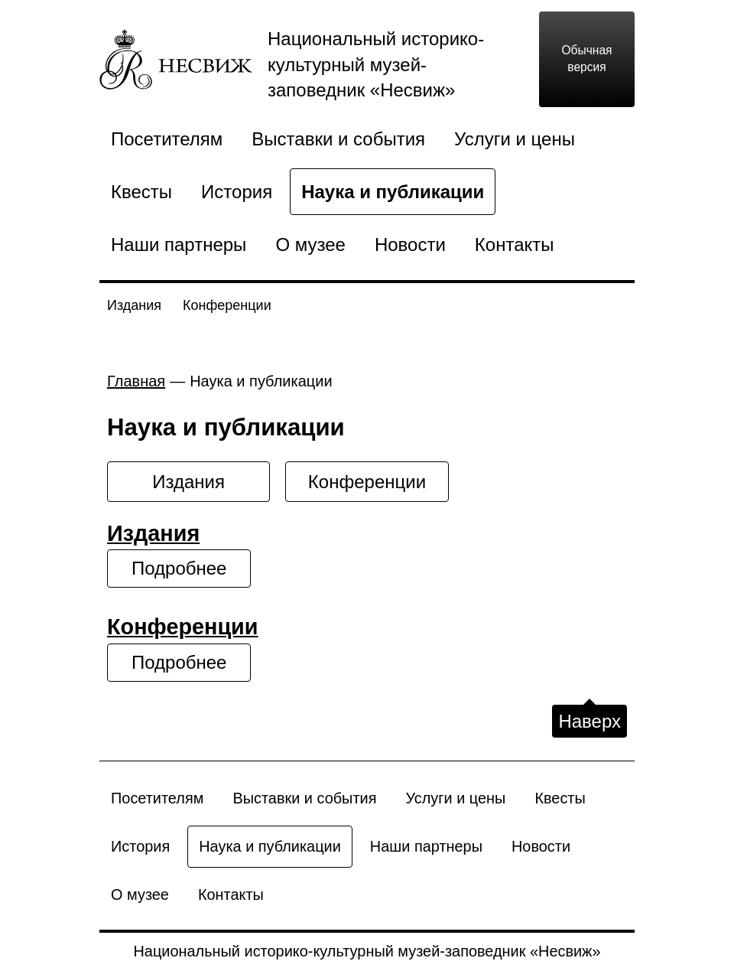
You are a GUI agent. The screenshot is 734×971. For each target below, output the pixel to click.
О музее (310, 244)
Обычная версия (586, 59)
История (236, 191)
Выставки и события (338, 139)
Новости (410, 244)
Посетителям (166, 139)
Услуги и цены (514, 139)
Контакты (514, 244)
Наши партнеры (178, 244)
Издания (134, 305)
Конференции (227, 305)
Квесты (141, 191)
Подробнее (179, 568)
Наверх (589, 721)
